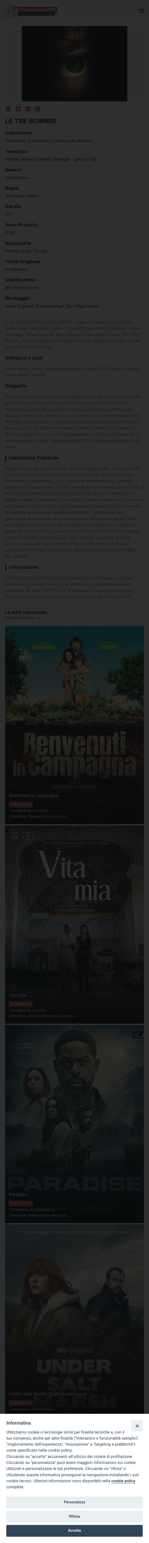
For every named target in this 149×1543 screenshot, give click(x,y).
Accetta (74, 1530)
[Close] (136, 1425)
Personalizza (74, 1502)
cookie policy (123, 1481)
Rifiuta (74, 1516)
